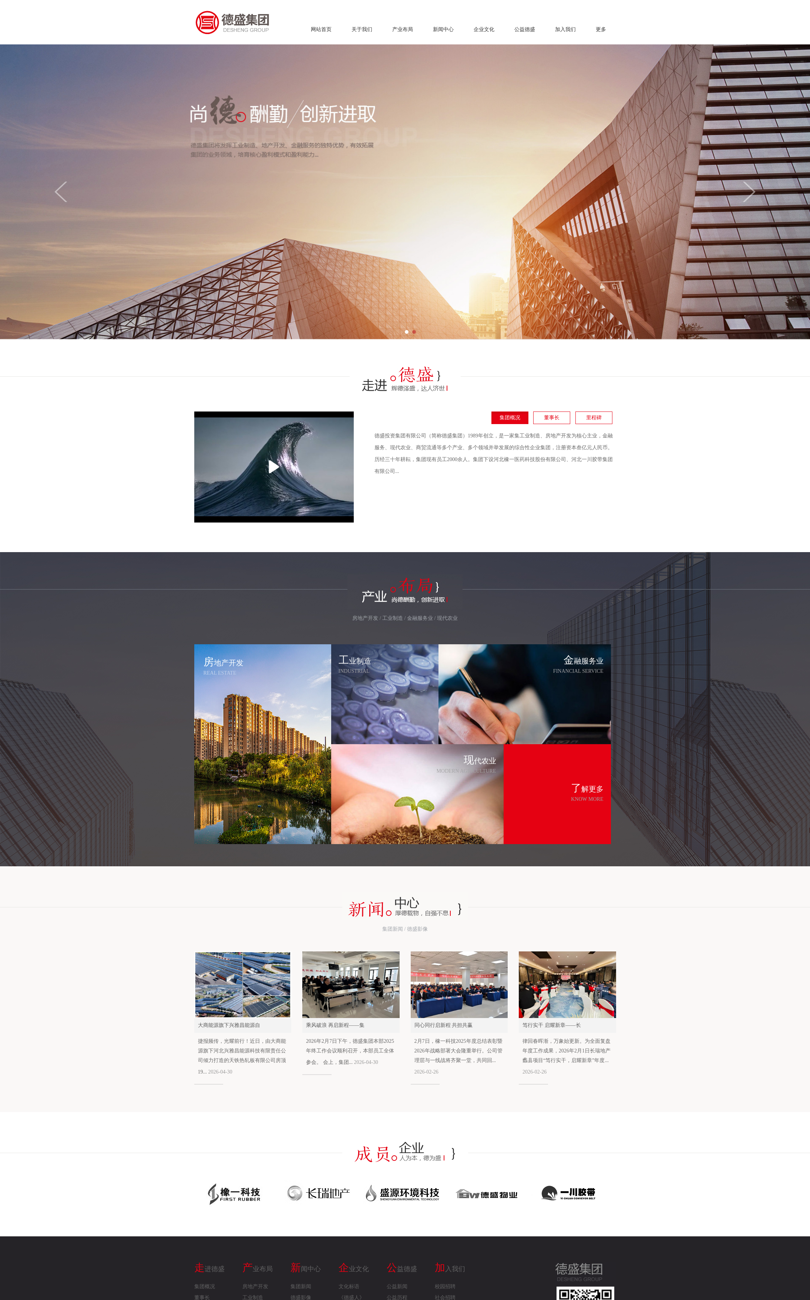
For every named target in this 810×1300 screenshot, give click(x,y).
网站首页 (321, 29)
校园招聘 (445, 1286)
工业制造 (392, 618)
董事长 (551, 417)
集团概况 (510, 417)
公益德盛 (524, 29)
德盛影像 (417, 929)
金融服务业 (420, 618)
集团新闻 (392, 929)
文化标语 (349, 1286)
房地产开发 (365, 618)
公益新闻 (397, 1286)
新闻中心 (443, 29)
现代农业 (447, 618)
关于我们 (362, 29)
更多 (601, 29)
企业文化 (484, 29)
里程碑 (594, 417)
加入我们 (565, 29)
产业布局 (402, 29)
